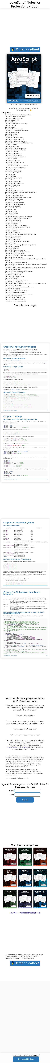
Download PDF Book (26, 1059)
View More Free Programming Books (25, 913)
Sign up (25, 800)
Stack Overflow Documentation (19, 758)
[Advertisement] (18, 27)
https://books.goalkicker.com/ (18, 747)
